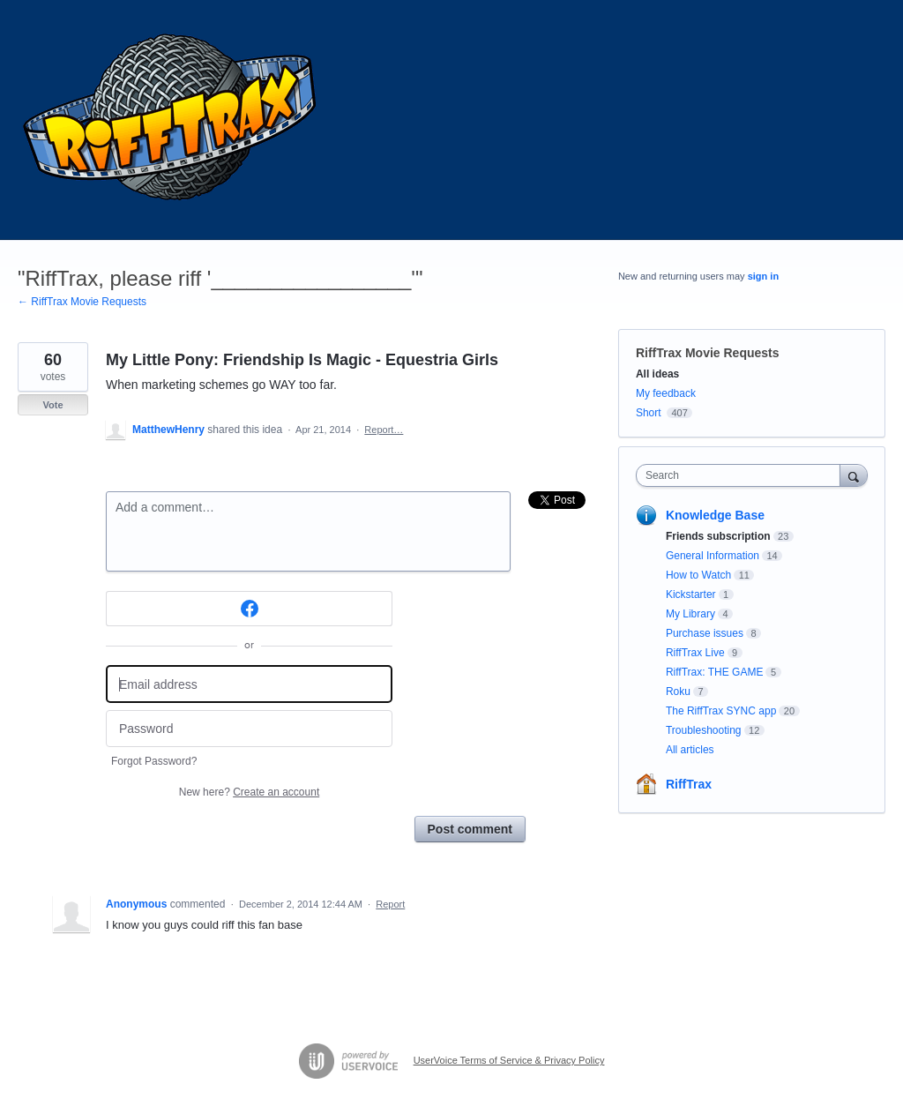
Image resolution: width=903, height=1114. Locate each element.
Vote (52, 405)
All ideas (657, 374)
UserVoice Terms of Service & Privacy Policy (509, 1060)
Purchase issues (704, 633)
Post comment (470, 829)
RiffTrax (689, 784)
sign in (763, 276)
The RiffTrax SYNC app (721, 711)
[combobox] (742, 475)
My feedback (666, 393)
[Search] (854, 475)
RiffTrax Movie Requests (708, 353)
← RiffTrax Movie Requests (82, 301)
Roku (678, 691)
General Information (712, 556)
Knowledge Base (715, 515)
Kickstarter (691, 594)
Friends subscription (718, 536)
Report (390, 904)
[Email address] (249, 684)
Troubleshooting (704, 730)
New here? (249, 792)
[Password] (249, 729)
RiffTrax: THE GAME (714, 672)
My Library (690, 614)
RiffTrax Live (695, 653)
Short (648, 413)
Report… (383, 429)
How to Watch (698, 575)
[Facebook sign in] (249, 608)
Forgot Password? (154, 761)
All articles (690, 750)
